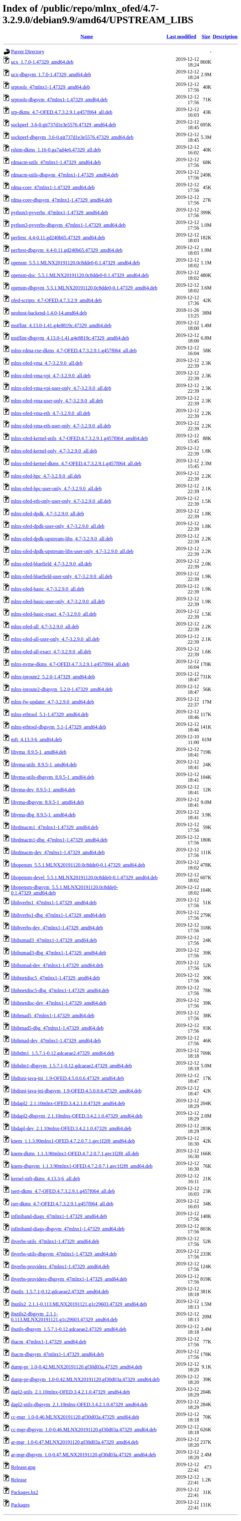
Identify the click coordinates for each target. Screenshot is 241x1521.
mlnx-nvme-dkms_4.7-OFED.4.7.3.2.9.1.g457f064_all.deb (70, 664)
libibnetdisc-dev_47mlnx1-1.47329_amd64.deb (58, 1003)
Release (19, 1479)
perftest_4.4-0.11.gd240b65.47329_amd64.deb (58, 237)
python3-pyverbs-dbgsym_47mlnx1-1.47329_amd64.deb (68, 225)
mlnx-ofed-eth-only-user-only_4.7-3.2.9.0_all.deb (61, 501)
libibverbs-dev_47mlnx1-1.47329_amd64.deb (57, 927)
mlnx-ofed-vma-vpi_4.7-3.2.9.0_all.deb (51, 375)
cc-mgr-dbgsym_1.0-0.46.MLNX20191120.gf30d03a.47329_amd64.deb (84, 1429)
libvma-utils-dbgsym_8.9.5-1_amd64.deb (52, 777)
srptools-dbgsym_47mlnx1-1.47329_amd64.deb (59, 99)
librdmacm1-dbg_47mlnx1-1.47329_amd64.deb (59, 840)
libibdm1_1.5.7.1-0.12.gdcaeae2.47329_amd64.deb (62, 1053)
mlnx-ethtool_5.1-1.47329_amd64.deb (49, 714)
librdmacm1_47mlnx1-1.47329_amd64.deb (54, 827)
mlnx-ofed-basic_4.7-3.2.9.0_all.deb (47, 589)
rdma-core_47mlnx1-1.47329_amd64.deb (53, 187)
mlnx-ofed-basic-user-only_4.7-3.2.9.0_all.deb (58, 601)
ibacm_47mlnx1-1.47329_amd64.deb (48, 1341)
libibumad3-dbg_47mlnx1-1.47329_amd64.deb (58, 952)
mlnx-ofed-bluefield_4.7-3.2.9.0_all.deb (51, 563)
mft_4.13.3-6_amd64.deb (36, 739)
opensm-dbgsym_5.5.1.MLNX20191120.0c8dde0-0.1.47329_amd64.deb (84, 287)
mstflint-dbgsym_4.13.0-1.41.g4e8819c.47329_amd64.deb (70, 338)
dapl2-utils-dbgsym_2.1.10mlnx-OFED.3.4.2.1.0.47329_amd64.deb (79, 1404)
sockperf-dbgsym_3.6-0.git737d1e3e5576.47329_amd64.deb (72, 137)
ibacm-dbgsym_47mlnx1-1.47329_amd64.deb (57, 1354)
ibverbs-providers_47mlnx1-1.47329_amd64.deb (60, 1266)
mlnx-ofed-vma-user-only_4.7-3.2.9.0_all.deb (57, 400)
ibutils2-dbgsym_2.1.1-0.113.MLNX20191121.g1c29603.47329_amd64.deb (64, 1316)
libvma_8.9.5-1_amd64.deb (38, 752)
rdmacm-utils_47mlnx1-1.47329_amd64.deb (56, 162)
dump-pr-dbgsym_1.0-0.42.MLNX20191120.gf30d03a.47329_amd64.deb (85, 1379)
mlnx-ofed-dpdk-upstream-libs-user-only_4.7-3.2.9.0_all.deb (72, 551)
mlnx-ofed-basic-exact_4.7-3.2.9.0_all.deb (53, 614)
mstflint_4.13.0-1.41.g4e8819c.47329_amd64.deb (61, 325)
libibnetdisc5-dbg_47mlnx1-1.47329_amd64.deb (60, 990)
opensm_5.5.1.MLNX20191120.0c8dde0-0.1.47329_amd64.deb (75, 262)
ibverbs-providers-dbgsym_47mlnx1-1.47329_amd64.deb (69, 1279)
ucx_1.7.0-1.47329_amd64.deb (42, 62)
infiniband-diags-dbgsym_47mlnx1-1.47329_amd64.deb (68, 1228)
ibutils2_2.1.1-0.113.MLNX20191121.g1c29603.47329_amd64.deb (79, 1304)
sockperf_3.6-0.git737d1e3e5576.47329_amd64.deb (63, 124)
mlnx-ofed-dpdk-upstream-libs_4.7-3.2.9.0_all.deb (62, 538)
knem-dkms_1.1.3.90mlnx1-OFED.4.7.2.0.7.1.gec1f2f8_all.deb (75, 1153)
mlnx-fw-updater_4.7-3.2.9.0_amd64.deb (52, 702)
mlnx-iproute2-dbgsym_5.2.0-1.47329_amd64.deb (62, 689)
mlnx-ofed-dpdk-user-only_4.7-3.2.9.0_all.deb (57, 526)
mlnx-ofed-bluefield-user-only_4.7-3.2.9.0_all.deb (61, 576)
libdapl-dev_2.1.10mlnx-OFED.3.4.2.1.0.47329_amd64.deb (71, 1128)
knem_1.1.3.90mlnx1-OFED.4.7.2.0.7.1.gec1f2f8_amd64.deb (73, 1141)
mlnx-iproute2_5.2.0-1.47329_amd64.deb (53, 676)
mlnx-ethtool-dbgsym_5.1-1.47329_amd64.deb (58, 727)
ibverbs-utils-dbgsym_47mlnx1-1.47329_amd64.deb (64, 1254)
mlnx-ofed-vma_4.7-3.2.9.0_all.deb (47, 363)
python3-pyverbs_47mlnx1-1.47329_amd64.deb (59, 212)
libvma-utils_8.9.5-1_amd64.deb (44, 764)
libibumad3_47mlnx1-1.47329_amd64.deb (54, 940)
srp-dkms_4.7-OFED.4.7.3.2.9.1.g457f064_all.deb (61, 112)
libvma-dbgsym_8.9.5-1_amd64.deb (47, 802)
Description (225, 36)
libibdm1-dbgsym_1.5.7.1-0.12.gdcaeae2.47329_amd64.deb (71, 1065)
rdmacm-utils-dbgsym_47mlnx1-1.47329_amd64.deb (64, 175)
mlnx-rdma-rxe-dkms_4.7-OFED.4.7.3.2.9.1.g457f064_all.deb (74, 350)
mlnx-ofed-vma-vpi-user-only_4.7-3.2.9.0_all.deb (61, 388)
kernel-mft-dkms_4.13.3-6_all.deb (45, 1178)
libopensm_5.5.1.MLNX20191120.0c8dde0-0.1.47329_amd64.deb (78, 865)
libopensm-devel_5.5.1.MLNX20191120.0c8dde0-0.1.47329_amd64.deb (84, 877)
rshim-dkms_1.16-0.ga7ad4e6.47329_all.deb (56, 149)
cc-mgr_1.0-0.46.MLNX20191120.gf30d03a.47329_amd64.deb (75, 1417)
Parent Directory (27, 51)
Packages (20, 1505)
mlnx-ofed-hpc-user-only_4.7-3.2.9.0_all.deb (56, 488)
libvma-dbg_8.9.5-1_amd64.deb (43, 814)
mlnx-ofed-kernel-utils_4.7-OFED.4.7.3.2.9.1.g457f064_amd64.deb (79, 438)
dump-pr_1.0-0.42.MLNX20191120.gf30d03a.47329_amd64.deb (76, 1366)
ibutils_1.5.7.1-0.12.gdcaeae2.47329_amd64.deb (60, 1291)
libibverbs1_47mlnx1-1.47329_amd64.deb (54, 902)
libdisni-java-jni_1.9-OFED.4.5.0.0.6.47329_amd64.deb (67, 1078)
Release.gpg (23, 1467)
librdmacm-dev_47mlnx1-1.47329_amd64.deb (58, 852)
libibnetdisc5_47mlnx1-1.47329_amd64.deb (55, 978)
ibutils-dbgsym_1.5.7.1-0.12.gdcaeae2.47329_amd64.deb (68, 1329)
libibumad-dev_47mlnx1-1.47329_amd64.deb (57, 965)
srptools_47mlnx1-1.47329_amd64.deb (50, 87)
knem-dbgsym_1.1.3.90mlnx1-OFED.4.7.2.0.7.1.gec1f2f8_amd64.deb (82, 1166)
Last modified (181, 36)
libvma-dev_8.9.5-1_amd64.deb (43, 789)
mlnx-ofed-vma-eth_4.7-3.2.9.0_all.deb (50, 413)
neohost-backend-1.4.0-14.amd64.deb (49, 313)
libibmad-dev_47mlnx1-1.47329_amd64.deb (56, 1040)
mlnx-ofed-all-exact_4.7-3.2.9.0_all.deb (51, 651)
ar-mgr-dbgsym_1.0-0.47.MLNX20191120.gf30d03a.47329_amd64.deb (83, 1454)
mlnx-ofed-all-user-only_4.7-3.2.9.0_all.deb (55, 639)
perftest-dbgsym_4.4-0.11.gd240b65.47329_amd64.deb (66, 250)
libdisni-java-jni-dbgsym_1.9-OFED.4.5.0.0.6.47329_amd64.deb (76, 1090)
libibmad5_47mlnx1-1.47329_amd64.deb (52, 1015)
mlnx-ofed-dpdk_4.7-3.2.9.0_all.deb (47, 513)
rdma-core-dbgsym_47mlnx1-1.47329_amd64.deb (61, 200)
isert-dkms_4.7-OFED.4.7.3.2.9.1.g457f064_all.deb (63, 1191)
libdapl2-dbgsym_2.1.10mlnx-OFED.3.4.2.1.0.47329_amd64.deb (76, 1116)
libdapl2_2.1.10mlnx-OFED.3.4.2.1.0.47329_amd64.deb (68, 1103)
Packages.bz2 (24, 1492)
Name (86, 36)
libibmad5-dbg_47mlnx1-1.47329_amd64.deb (57, 1028)
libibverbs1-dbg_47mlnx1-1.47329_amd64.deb (58, 915)
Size (205, 36)
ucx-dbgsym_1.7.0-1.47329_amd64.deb (51, 74)
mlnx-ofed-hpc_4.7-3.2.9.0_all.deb (46, 476)
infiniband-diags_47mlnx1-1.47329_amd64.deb (59, 1216)
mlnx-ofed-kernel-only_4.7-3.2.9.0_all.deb (54, 451)
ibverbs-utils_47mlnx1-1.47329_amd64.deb (55, 1241)
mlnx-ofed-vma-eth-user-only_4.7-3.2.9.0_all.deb (61, 425)
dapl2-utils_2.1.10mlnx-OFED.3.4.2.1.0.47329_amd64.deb (70, 1392)
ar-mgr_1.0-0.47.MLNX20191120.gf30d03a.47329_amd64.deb (74, 1442)
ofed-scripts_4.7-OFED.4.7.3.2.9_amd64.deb (56, 300)
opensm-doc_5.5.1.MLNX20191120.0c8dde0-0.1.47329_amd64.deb (80, 275)
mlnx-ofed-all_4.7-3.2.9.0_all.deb (45, 626)
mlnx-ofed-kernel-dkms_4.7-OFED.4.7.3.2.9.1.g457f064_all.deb (76, 463)
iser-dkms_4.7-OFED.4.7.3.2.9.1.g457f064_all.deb (62, 1203)
